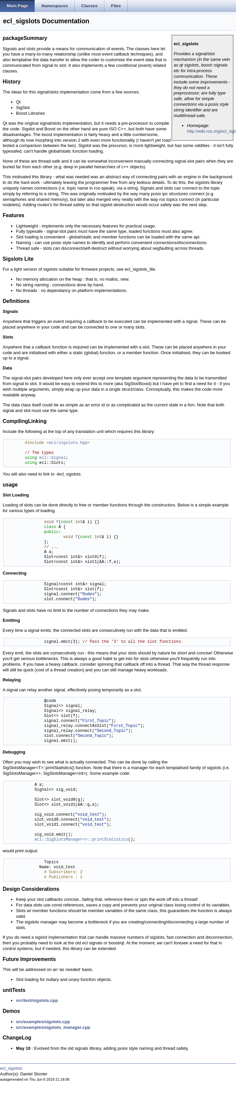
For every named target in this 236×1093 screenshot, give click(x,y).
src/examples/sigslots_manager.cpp (53, 1027)
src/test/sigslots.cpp (37, 1000)
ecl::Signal (52, 458)
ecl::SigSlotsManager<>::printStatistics (81, 840)
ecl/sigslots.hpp (68, 443)
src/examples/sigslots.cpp (43, 1021)
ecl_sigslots (11, 1068)
